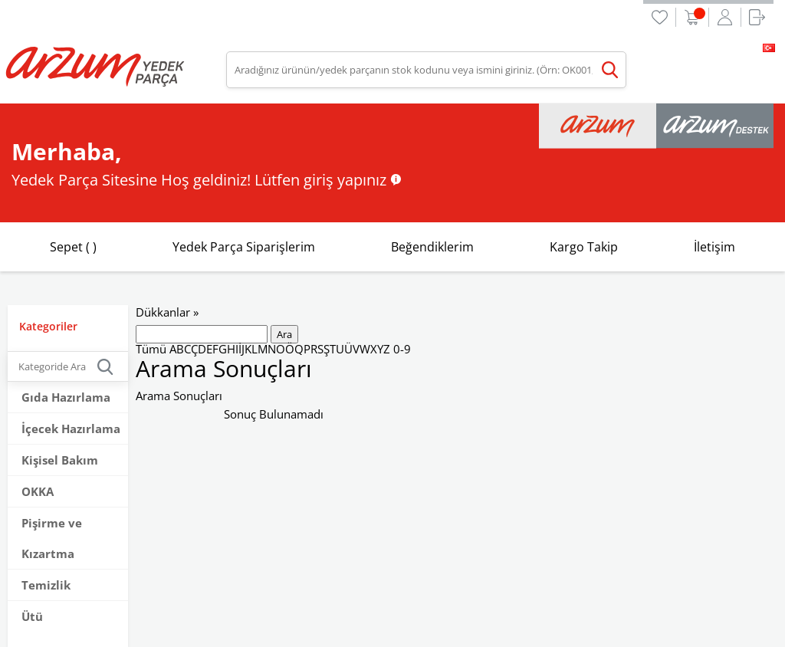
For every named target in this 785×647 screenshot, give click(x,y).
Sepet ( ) (73, 246)
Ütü (32, 616)
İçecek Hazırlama (70, 428)
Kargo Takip (584, 246)
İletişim (714, 246)
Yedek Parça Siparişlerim (243, 246)
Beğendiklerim (432, 246)
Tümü (151, 348)
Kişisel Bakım (59, 460)
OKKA (37, 491)
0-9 (402, 348)
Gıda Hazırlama (65, 397)
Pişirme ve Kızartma (51, 538)
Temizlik (46, 585)
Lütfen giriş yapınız (320, 179)
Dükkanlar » (167, 312)
